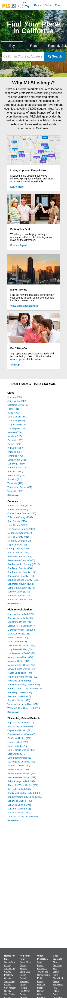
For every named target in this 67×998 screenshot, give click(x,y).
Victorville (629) (15, 491)
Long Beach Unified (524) (20, 649)
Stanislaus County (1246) (20, 599)
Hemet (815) (13, 408)
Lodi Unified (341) (16, 754)
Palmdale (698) (15, 448)
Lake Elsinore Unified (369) (21, 750)
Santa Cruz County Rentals (25, 975)
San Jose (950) (15, 471)
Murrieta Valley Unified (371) (21, 665)
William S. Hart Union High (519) (24, 708)
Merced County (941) (18, 536)
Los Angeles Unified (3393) (21, 653)
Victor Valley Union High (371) (22, 704)
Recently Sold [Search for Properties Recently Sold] (57, 46)
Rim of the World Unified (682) (22, 676)
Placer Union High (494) (19, 673)
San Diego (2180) (16, 463)
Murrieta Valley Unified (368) (21, 773)
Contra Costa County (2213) (21, 513)
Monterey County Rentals (24, 984)
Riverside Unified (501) (19, 680)
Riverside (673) (15, 455)
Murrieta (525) (14, 436)
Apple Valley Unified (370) (20, 614)
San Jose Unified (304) (19, 804)
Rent (57, 5)
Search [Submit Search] (55, 56)
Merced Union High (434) (20, 657)
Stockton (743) (14, 479)
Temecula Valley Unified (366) (22, 816)
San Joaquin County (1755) (21, 576)
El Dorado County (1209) (20, 517)
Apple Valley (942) (16, 401)
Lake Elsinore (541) (17, 416)
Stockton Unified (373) (18, 812)
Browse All (14, 495)
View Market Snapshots (24, 305)
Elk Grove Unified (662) (19, 633)
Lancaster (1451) (16, 420)
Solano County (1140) (18, 591)
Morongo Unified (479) (18, 661)
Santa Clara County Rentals (25, 965)
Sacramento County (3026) (21, 560)
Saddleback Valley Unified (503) (23, 684)
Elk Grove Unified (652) (19, 738)
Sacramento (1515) (17, 459)
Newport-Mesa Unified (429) (21, 669)
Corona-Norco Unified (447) (21, 626)
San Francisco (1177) (18, 467)
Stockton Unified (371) (18, 700)
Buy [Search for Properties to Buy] (12, 46)
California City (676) (17, 405)
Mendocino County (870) (19, 533)
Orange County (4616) (18, 548)
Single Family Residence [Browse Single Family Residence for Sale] (42, 965)
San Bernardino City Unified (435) (24, 688)
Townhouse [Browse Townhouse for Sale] (42, 972)
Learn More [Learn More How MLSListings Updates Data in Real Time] (17, 186)
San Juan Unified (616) (19, 808)
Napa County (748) (17, 544)
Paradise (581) (14, 452)
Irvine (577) (13, 412)
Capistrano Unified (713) (19, 622)
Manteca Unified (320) (18, 765)
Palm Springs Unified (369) (21, 781)
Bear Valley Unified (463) (20, 618)
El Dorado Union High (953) (21, 629)
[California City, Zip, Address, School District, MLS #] (22, 56)
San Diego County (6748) (20, 568)
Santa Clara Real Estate (58, 978)
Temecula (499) (15, 483)
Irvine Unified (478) (17, 641)
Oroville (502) (14, 444)
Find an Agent (18, 245)
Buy (36, 5)
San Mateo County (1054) (20, 583)
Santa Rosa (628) (16, 475)
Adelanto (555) (14, 397)
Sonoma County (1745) (19, 595)
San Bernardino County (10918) (23, 564)
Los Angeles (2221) (17, 428)
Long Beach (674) (16, 424)
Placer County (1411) (18, 552)
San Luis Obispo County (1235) (23, 580)
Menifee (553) (14, 432)
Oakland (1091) (15, 440)
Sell (47, 5)
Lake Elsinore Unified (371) (21, 645)
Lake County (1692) (17, 525)
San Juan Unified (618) (19, 696)
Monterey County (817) (19, 540)
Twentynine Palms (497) (19, 487)
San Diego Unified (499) (19, 692)
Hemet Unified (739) (17, 637)
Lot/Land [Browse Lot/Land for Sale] (41, 984)
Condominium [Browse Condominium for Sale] (43, 975)
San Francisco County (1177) (22, 572)
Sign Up (15, 364)
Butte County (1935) (17, 509)
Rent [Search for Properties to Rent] (33, 46)
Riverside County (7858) (19, 556)
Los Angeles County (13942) (21, 529)
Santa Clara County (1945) (21, 587)
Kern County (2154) (17, 521)
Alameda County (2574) (19, 505)
